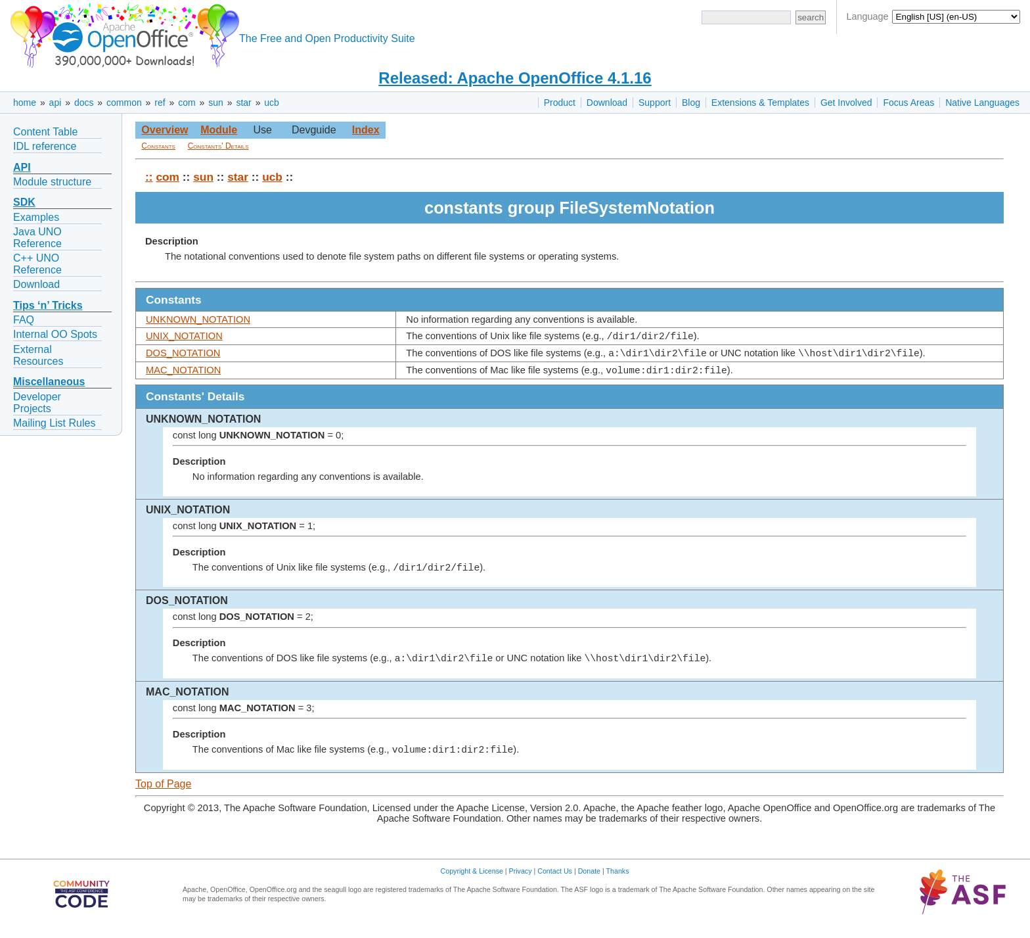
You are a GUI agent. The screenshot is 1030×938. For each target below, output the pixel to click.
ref (159, 102)
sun (215, 102)
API (22, 167)
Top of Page (163, 789)
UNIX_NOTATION (184, 336)
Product (559, 102)
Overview (164, 129)
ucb (271, 102)
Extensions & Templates (760, 102)
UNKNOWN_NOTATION (198, 319)
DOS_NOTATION (183, 355)
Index (366, 129)
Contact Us (554, 877)
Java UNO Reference (37, 237)
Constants (158, 146)
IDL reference (44, 146)
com (186, 102)
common (124, 102)
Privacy (520, 877)
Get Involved (846, 102)
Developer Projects (37, 402)
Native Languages (982, 102)
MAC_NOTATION (183, 374)
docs (84, 102)
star (243, 102)
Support (654, 102)
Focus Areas (908, 102)
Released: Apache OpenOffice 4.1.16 (514, 78)
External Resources (38, 355)
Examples (36, 217)
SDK (24, 202)
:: (149, 176)
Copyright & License (472, 877)
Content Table (45, 131)
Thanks (617, 877)
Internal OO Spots (55, 334)
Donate (589, 877)
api (55, 102)
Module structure (52, 181)
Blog (691, 102)
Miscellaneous (49, 381)
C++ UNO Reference (37, 263)
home (24, 102)
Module (218, 129)
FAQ (23, 319)
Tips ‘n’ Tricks (48, 305)
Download (607, 102)
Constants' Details (218, 146)
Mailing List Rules (54, 423)
